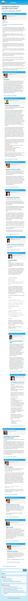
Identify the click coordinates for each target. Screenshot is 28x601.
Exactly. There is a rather (13, 169)
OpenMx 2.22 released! (7, 578)
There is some (9, 467)
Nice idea (6, 79)
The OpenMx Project (16, 598)
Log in (5, 95)
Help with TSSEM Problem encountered (10, 586)
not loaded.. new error (17, 382)
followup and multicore (13, 197)
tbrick (11, 100)
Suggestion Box (19, 10)
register (8, 95)
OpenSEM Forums (12, 10)
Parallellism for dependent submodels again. (11, 437)
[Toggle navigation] (26, 2)
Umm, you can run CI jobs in (15, 244)
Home (3, 10)
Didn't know (9, 527)
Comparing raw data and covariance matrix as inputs (12, 588)
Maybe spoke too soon (13, 505)
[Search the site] (12, 570)
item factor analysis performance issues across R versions (13, 590)
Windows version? (12, 551)
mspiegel (12, 239)
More (3, 595)
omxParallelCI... (13, 260)
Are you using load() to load (16, 341)
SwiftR (19, 363)
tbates (8, 16)
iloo (9, 431)
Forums (6, 10)
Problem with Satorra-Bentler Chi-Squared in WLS (12, 581)
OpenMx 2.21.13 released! (7, 580)
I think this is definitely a (12, 105)
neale (9, 74)
